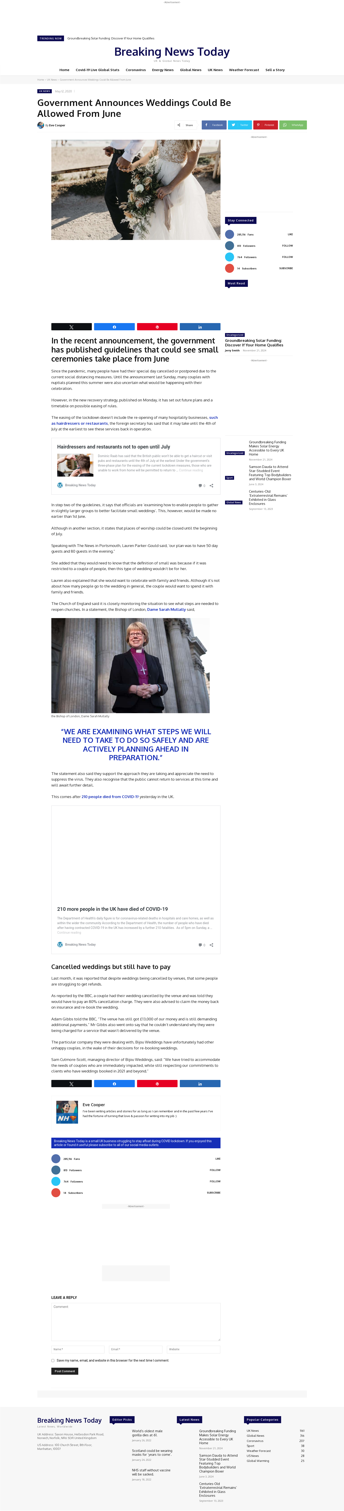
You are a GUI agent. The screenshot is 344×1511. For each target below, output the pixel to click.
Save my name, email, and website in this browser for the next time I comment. (113, 1360)
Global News (233, 501)
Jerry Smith (232, 349)
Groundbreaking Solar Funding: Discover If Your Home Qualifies (110, 38)
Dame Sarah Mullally (167, 609)
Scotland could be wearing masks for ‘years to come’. (150, 1452)
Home (40, 79)
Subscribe (214, 1192)
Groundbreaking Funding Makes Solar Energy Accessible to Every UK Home (267, 447)
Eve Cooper (57, 125)
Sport (229, 476)
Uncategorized (234, 334)
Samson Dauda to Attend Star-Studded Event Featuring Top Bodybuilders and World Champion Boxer (270, 472)
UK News (52, 79)
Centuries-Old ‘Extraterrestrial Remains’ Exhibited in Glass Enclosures (268, 496)
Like (218, 1158)
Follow (215, 1170)
